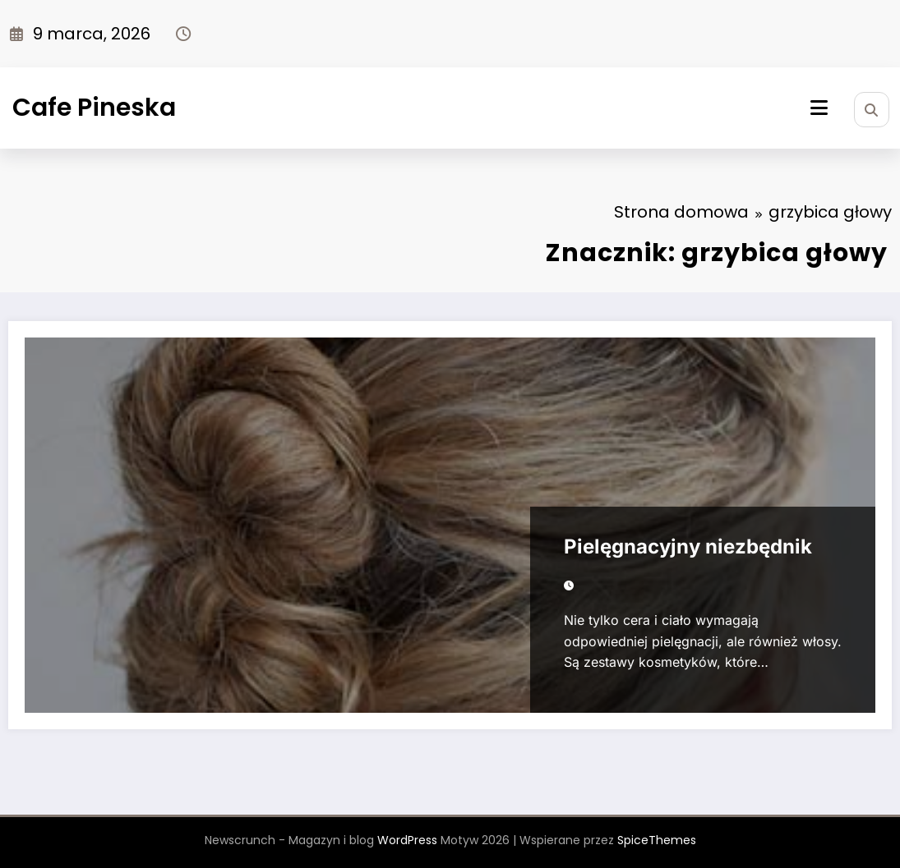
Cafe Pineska (94, 107)
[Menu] (819, 108)
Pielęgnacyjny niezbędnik (688, 546)
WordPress (407, 840)
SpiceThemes (656, 840)
